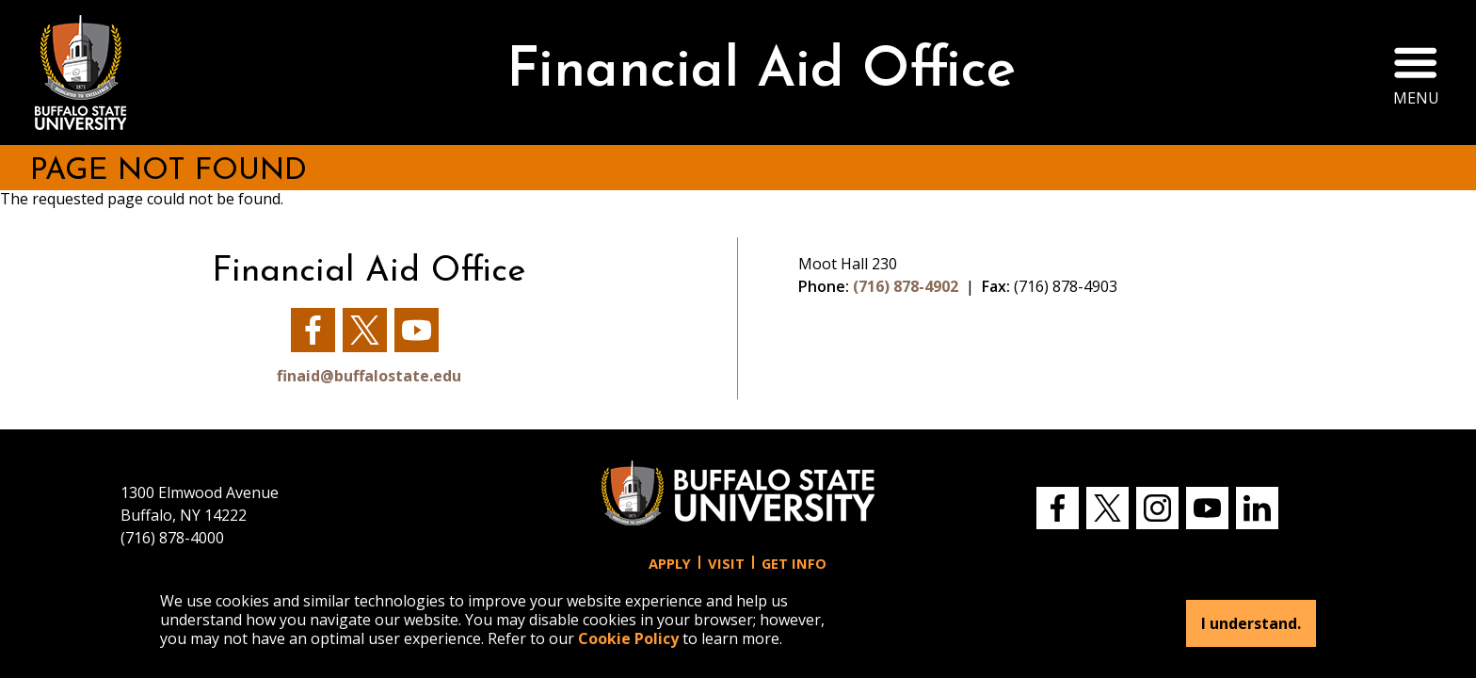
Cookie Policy (628, 638)
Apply (670, 564)
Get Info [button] (794, 564)
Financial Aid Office (761, 72)
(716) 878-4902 (905, 286)
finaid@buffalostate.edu (369, 375)
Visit (726, 564)
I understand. (1251, 623)
